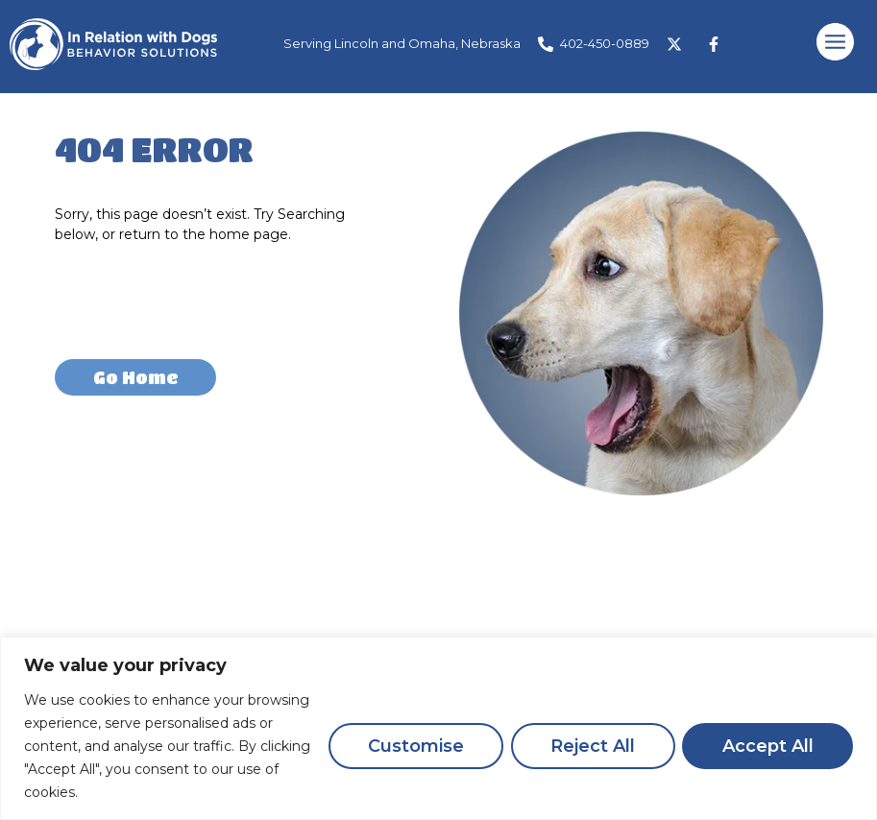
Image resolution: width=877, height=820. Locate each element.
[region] (438, 728)
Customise (412, 746)
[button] (835, 44)
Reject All (590, 746)
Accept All (767, 746)
